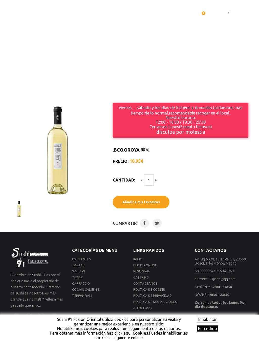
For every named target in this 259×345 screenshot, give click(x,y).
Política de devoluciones (155, 301)
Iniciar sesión (218, 12)
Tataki (77, 277)
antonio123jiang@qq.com (215, 279)
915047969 (225, 271)
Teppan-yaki (82, 295)
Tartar (78, 265)
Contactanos (182, 12)
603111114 (204, 271)
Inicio (55, 12)
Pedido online (80, 12)
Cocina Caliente (85, 289)
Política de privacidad (152, 295)
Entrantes (81, 259)
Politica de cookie (149, 289)
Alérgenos (142, 307)
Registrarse (238, 12)
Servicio (107, 12)
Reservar (131, 12)
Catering (154, 12)
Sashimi (78, 271)
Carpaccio (81, 283)
